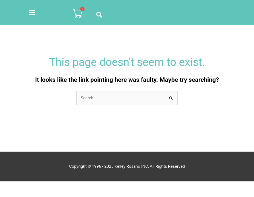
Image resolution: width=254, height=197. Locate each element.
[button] (32, 12)
